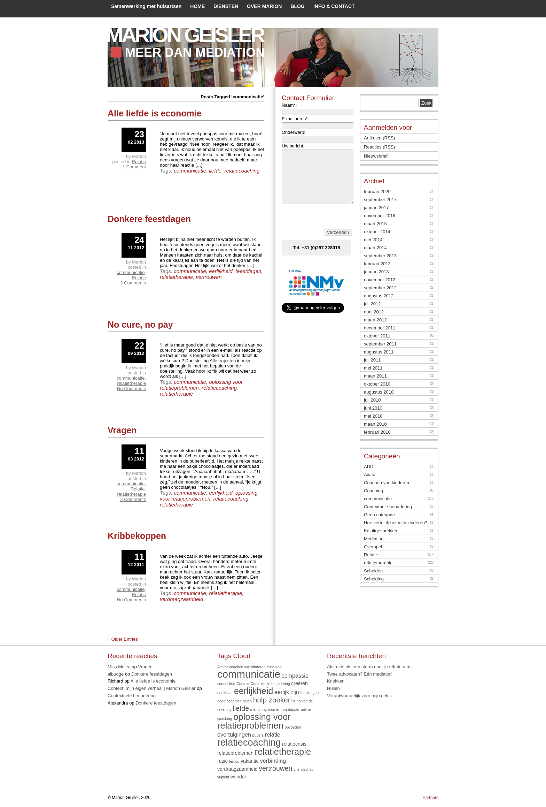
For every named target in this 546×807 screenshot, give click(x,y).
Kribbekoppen (137, 536)
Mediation (373, 538)
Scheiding (374, 578)
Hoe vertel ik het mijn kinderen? (395, 522)
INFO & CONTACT (334, 6)
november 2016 (379, 215)
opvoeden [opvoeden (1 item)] (292, 727)
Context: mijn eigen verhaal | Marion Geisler (152, 688)
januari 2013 (376, 271)
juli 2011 (372, 360)
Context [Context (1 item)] (242, 684)
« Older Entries (123, 639)
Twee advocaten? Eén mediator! (359, 674)
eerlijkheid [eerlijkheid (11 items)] (253, 691)
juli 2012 (372, 303)
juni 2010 (373, 408)
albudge (116, 674)
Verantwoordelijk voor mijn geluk (359, 695)
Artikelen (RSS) (379, 137)
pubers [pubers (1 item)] (258, 735)
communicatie (190, 171)
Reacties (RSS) (379, 147)
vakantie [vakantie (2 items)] (250, 761)
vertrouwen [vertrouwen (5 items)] (275, 768)
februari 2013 (377, 263)
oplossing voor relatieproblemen (208, 496)
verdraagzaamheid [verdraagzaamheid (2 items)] (237, 769)
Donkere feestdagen (149, 219)
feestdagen (248, 271)
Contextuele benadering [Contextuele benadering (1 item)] (270, 684)
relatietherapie (176, 277)
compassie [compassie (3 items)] (295, 675)
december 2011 (379, 327)
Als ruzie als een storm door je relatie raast (370, 666)
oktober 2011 (377, 335)
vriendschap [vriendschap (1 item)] (303, 769)
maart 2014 (375, 247)
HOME (197, 6)
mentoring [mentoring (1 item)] (258, 709)
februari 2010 (377, 432)
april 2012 (374, 311)
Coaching (373, 490)
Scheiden (373, 570)
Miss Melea (119, 666)
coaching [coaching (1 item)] (274, 667)
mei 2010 (373, 416)
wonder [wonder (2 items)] (238, 776)
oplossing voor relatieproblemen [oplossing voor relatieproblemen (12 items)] (254, 721)
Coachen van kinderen (386, 482)
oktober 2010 (377, 384)
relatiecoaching (241, 171)
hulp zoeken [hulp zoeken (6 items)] (272, 700)
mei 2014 (373, 239)
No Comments (131, 388)
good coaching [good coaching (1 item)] (229, 701)
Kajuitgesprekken (381, 530)
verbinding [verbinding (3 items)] (273, 760)
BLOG (297, 6)
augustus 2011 (378, 352)
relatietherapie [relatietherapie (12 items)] (283, 751)
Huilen (333, 688)
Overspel (373, 546)
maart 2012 (375, 319)
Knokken (336, 681)
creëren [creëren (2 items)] (299, 683)
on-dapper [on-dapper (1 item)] (291, 709)
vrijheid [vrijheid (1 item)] (223, 777)
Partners (430, 797)
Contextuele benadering (388, 506)
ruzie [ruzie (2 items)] (222, 761)
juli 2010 (372, 400)
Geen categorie (379, 514)
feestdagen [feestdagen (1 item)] (309, 693)
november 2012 (379, 279)
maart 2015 (375, 223)
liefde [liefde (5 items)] (241, 708)
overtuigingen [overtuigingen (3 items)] (234, 734)
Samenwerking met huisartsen (146, 6)
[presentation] (318, 227)
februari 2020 (377, 191)
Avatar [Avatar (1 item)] (222, 667)
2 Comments (133, 283)
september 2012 (380, 287)
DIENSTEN (225, 6)
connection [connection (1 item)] (226, 684)
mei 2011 (373, 368)
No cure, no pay (140, 324)
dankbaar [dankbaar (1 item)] (225, 693)
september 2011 (380, 344)
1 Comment (134, 166)
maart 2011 (375, 376)
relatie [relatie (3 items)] (272, 734)
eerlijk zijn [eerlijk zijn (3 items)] (286, 692)
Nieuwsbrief (376, 156)
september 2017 (380, 199)
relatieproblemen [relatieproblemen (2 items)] (235, 753)
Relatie (139, 161)
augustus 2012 (378, 295)
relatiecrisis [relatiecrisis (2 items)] (294, 744)
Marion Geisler (185, 35)
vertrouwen (208, 277)
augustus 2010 (378, 392)
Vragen (122, 430)
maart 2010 (375, 424)
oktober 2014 (377, 231)
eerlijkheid (221, 271)
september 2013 (380, 255)
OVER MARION (264, 6)
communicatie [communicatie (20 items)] (248, 674)
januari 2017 (376, 207)
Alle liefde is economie (155, 113)
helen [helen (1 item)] (247, 701)
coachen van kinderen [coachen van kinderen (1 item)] (247, 667)
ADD (368, 466)
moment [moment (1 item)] (275, 709)
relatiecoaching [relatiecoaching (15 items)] (249, 742)
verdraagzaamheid (181, 599)
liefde (215, 171)
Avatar (370, 474)
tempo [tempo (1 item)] (234, 761)
